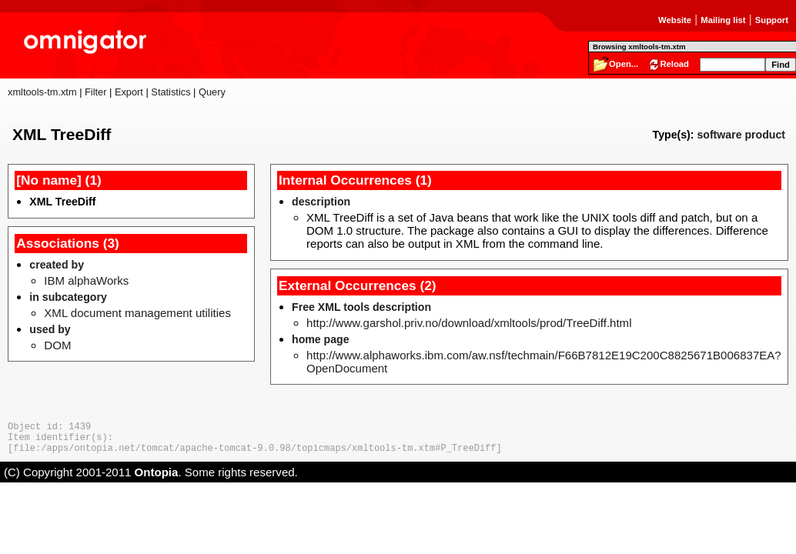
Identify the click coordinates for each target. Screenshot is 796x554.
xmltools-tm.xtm (42, 92)
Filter (95, 92)
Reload (674, 63)
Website (674, 20)
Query (212, 92)
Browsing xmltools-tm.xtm (639, 46)
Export (129, 92)
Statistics (170, 92)
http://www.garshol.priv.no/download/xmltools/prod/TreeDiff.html (468, 322)
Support (771, 20)
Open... (623, 63)
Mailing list (723, 20)
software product (741, 134)
